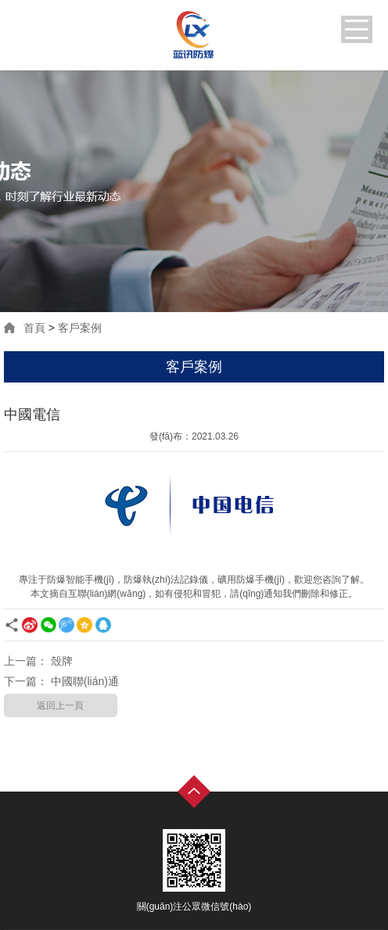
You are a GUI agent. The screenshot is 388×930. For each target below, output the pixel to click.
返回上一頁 (60, 705)
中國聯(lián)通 (85, 681)
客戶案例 (80, 327)
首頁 (34, 327)
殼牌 (62, 661)
